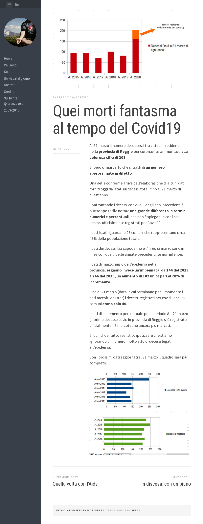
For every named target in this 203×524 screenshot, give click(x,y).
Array (135, 510)
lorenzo (82, 97)
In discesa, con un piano (166, 484)
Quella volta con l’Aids (75, 484)
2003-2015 (11, 110)
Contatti (9, 85)
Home (8, 58)
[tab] (9, 5)
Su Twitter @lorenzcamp (13, 101)
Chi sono (10, 65)
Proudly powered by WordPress (80, 510)
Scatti (8, 72)
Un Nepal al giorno (17, 78)
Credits (9, 92)
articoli (64, 148)
